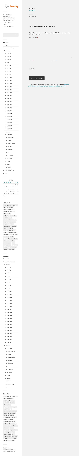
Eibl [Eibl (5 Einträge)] (4, 207)
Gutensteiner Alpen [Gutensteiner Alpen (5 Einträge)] (8, 217)
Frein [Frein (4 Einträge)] (14, 209)
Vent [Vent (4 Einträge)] (13, 242)
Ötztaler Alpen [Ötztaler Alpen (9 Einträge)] (11, 249)
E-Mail (53, 61)
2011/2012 (9, 89)
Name (31, 61)
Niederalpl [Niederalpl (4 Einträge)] (6, 232)
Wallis (9, 167)
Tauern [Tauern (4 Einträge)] (5, 238)
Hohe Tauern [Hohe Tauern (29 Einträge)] (6, 221)
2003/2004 (9, 113)
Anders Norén (11, 451)
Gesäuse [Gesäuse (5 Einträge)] (12, 211)
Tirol (9, 152)
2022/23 (9, 56)
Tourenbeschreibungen (10, 48)
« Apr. (4, 196)
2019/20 (9, 65)
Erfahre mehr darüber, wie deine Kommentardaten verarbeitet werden (48, 85)
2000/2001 (9, 122)
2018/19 (9, 68)
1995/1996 (9, 128)
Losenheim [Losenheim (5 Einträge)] (6, 228)
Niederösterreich (11, 137)
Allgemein (7, 45)
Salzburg (10, 146)
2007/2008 (9, 101)
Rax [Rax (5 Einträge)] (10, 234)
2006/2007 (9, 104)
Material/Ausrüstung (9, 170)
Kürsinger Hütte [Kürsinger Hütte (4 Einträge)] (7, 226)
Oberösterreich (11, 143)
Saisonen (8, 50)
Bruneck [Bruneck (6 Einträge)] (15, 205)
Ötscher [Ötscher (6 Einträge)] (5, 249)
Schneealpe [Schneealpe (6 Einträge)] (14, 234)
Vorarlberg (10, 155)
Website (31, 68)
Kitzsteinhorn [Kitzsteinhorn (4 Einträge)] (11, 224)
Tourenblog (9, 448)
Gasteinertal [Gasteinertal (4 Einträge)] (6, 211)
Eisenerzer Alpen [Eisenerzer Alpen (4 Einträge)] (10, 207)
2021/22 (9, 59)
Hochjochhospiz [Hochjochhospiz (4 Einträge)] (7, 219)
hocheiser (32, 10)
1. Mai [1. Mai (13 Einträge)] (5, 205)
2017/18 (9, 71)
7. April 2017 (32, 17)
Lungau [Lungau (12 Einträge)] (11, 228)
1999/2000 (9, 125)
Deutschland (9, 158)
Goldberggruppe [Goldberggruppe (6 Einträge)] (7, 215)
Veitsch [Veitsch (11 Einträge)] (12, 240)
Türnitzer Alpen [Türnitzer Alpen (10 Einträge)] (7, 240)
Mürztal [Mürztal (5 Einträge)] (14, 230)
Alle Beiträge (7, 14)
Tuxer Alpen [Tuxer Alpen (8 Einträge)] (10, 238)
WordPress (12, 449)
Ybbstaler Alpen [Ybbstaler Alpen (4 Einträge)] (7, 247)
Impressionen (7, 22)
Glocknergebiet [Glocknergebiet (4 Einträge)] (7, 213)
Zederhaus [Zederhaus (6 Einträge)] (13, 247)
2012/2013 (9, 86)
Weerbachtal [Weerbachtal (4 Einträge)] (14, 245)
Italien (8, 161)
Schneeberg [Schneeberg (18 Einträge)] (6, 236)
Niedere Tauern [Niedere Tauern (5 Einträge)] (12, 232)
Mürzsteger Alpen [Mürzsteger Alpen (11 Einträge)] (7, 230)
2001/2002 (9, 119)
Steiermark (10, 149)
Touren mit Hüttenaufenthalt (9, 17)
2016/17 (9, 74)
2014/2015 (9, 80)
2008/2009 (9, 98)
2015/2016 (9, 77)
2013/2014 (9, 83)
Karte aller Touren (9, 20)
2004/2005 (9, 110)
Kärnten (9, 140)
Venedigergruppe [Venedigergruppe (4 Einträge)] (7, 242)
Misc (6, 173)
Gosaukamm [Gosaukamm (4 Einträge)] (14, 215)
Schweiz (8, 164)
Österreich (9, 134)
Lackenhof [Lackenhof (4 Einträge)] (14, 226)
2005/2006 (9, 107)
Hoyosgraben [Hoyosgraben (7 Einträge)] (13, 221)
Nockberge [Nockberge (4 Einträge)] (6, 234)
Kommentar (33, 37)
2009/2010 (9, 95)
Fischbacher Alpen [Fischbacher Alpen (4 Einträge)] (7, 209)
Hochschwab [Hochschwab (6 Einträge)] (14, 219)
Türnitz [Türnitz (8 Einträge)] (15, 238)
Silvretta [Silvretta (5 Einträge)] (12, 236)
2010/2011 (9, 92)
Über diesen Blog (8, 26)
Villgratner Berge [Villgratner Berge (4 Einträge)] (7, 245)
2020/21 (9, 62)
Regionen (8, 132)
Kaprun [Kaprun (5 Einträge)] (5, 224)
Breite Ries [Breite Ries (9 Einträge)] (9, 205)
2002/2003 (9, 116)
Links (4, 24)
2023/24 (9, 53)
